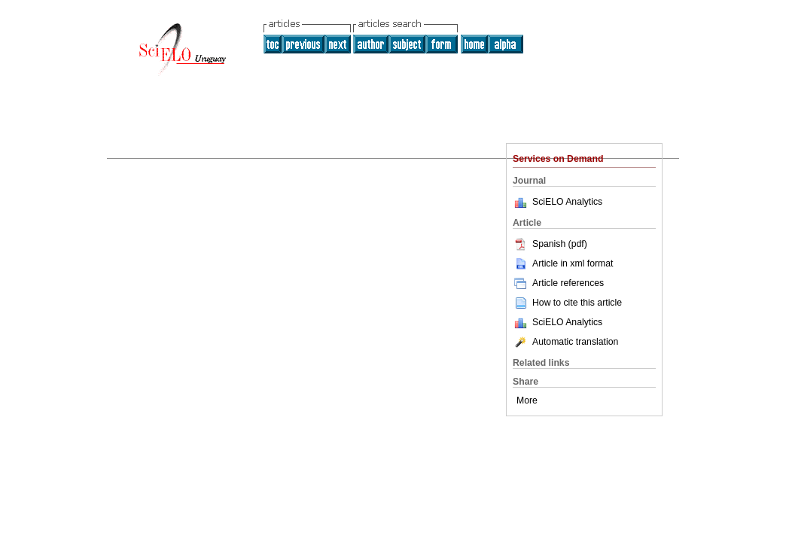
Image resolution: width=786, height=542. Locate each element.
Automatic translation (565, 341)
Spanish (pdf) (550, 244)
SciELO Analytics (567, 201)
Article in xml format (563, 263)
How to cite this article (577, 302)
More (527, 400)
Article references (558, 283)
